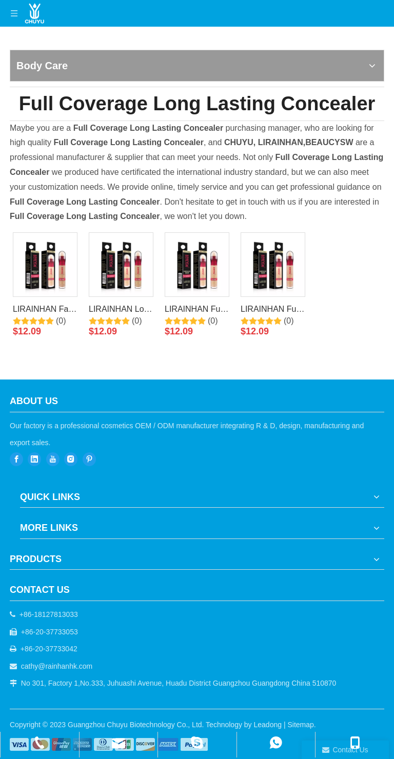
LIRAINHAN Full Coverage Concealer (270, 311)
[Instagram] (70, 459)
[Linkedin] (34, 459)
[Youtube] (53, 459)
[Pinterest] (89, 459)
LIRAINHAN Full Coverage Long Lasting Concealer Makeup (194, 311)
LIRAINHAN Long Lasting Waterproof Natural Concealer (121, 311)
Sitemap (300, 725)
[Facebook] (16, 459)
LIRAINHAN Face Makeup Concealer (45, 311)
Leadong (268, 725)
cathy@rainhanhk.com (57, 666)
